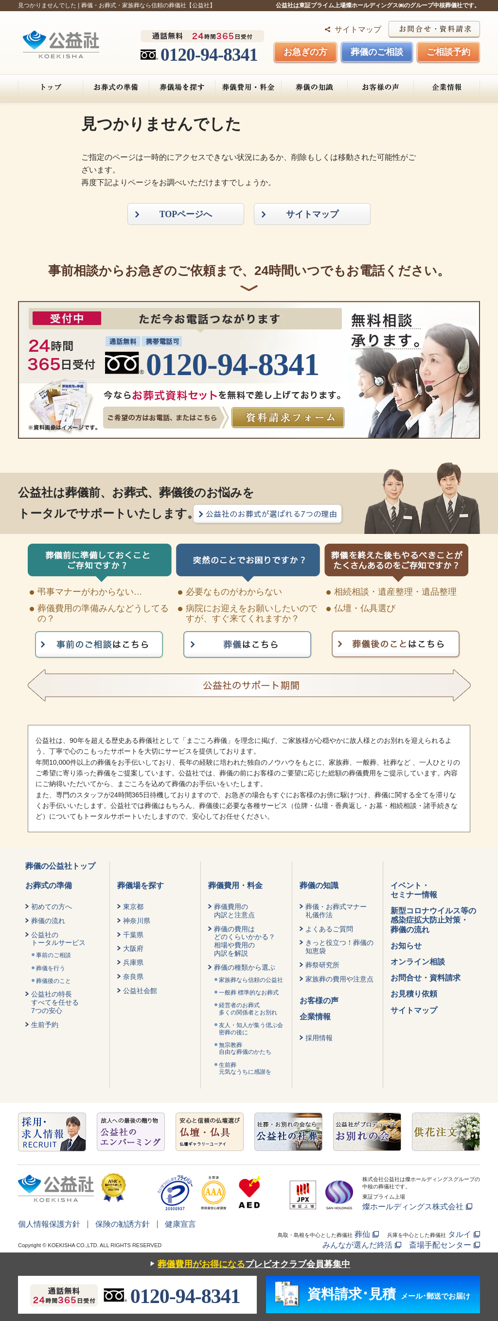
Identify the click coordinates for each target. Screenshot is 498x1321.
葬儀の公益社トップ (60, 866)
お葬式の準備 (116, 87)
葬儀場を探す (182, 87)
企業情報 (446, 87)
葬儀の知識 (314, 87)
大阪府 (133, 948)
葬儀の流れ (48, 921)
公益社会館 (140, 991)
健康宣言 (180, 1224)
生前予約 (44, 1025)
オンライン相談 (418, 962)
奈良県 (133, 976)
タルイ (459, 1234)
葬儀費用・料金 (248, 87)
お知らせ (406, 946)
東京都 (133, 906)
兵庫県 (133, 962)
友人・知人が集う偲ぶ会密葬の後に (251, 1028)
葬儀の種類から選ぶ (244, 967)
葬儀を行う (50, 968)
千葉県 (133, 935)
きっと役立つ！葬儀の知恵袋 (339, 947)
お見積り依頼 (414, 994)
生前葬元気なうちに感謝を (245, 1068)
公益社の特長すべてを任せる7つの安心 (55, 1002)
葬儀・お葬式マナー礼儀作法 (336, 911)
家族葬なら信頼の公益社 (251, 980)
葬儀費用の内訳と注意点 (234, 911)
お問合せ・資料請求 (426, 978)
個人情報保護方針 (49, 1224)
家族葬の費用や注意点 (339, 979)
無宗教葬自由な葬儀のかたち (245, 1048)
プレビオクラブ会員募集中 (247, 1264)
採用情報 (319, 1038)
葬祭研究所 (322, 965)
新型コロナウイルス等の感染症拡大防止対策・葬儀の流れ (433, 920)
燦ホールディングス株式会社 (412, 1206)
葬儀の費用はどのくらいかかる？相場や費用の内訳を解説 (244, 941)
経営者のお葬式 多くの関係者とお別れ (248, 1008)
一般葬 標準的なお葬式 (249, 992)
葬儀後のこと (53, 981)
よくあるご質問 (329, 929)
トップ (50, 87)
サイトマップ (358, 29)
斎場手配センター (440, 1245)
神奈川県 (136, 921)
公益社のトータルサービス (58, 939)
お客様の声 (380, 87)
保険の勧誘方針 (122, 1224)
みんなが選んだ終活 (357, 1245)
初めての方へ (51, 906)
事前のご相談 (53, 955)
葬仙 (362, 1234)
